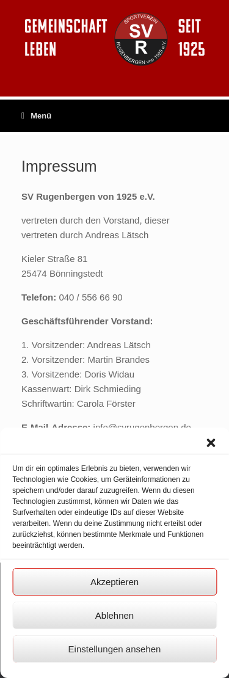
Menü (36, 115)
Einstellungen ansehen (114, 649)
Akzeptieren (114, 582)
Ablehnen (114, 615)
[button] (211, 443)
